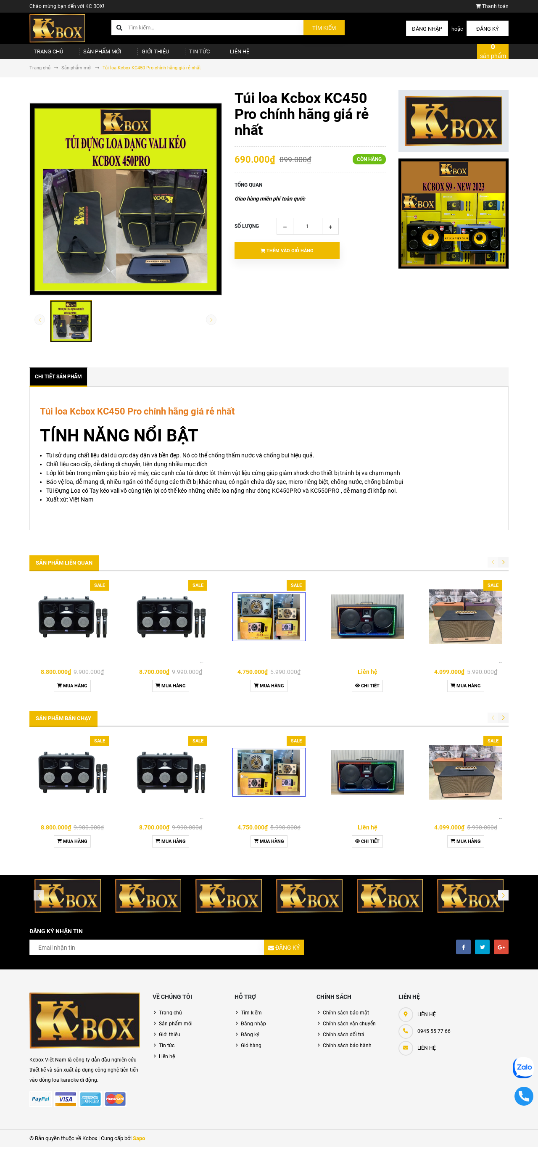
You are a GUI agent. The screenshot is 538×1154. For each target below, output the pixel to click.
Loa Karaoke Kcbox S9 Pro (269, 668)
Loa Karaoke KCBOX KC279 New (467, 668)
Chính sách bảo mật (346, 1020)
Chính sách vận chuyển (349, 1031)
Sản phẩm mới (93, 55)
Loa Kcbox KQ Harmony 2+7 (72, 668)
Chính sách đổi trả (343, 1042)
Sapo (139, 1145)
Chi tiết (367, 693)
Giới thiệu (141, 55)
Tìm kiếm (324, 28)
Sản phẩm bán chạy (63, 725)
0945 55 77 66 (434, 1038)
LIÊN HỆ (426, 1055)
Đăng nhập (427, 29)
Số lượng (247, 233)
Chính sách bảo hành (347, 1053)
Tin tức (179, 55)
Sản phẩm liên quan (64, 570)
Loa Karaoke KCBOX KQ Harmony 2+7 (179, 668)
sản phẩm (493, 54)
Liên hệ (213, 55)
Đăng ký (487, 29)
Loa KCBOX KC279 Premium (367, 668)
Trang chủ (44, 55)
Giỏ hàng (251, 1053)
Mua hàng (72, 693)
